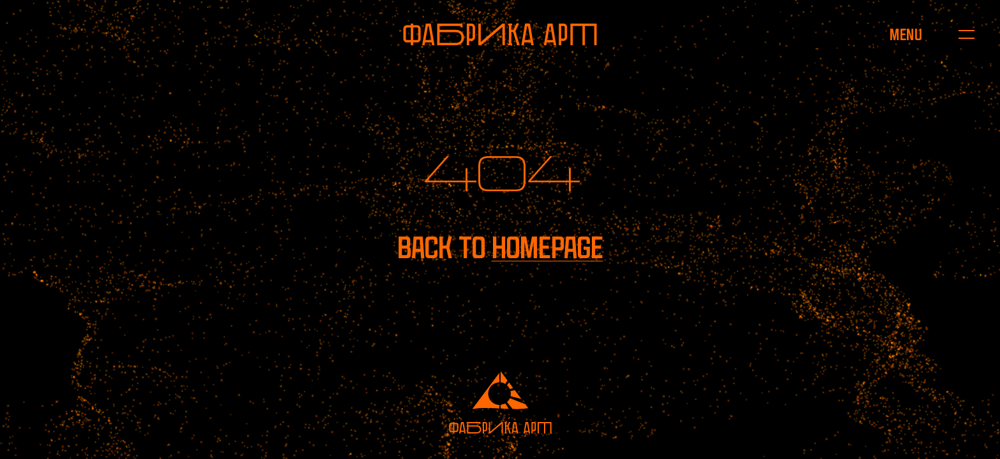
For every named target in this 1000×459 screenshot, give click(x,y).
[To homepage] (500, 34)
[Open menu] (905, 34)
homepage (547, 247)
